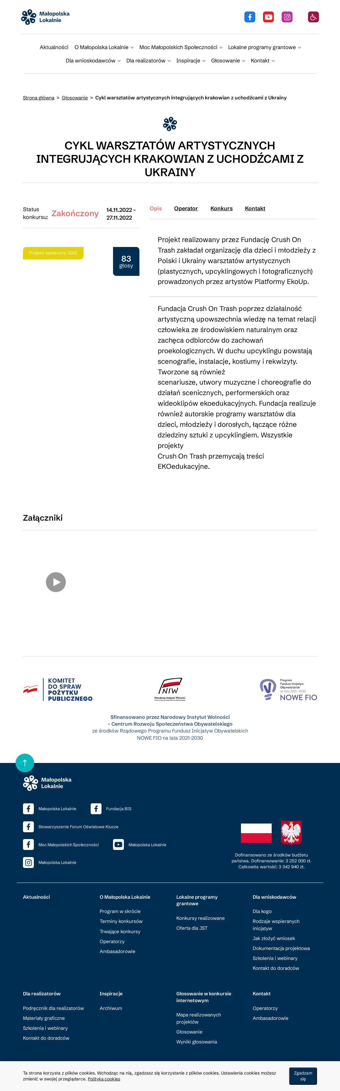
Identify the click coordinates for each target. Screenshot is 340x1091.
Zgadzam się (304, 1076)
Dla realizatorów (42, 986)
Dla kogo (262, 903)
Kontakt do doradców (277, 960)
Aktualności (54, 47)
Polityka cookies (104, 1079)
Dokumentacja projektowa (282, 940)
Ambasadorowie (118, 943)
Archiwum (111, 1000)
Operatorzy (112, 933)
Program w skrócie (121, 903)
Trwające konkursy (121, 923)
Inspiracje (112, 986)
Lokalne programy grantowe (197, 892)
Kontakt (262, 986)
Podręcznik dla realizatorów (54, 1000)
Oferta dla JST (192, 920)
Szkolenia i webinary (276, 950)
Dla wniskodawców (276, 889)
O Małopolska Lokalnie (126, 889)
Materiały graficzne (45, 1010)
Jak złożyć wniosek (275, 930)
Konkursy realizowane (201, 910)
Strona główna (39, 98)
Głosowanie (76, 98)
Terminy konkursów (122, 913)
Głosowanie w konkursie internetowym (205, 989)
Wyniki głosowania (197, 1034)
